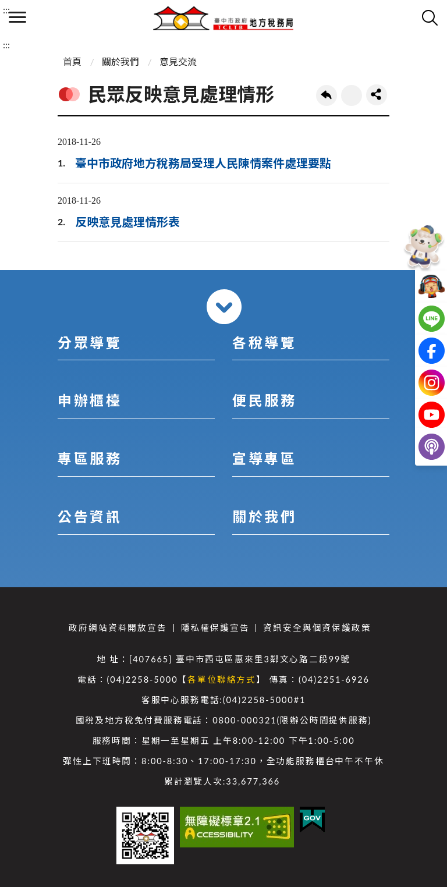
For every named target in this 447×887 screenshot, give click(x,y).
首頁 (72, 61)
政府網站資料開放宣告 (117, 628)
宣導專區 (264, 458)
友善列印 (351, 95)
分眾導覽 (90, 342)
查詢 (429, 17)
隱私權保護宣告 (215, 628)
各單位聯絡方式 (221, 679)
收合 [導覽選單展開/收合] (224, 306)
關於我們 (120, 61)
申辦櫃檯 (90, 400)
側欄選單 (17, 17)
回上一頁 (326, 95)
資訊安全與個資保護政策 (317, 628)
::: (6, 9)
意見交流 (178, 61)
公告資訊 (90, 516)
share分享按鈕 (376, 94)
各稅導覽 (264, 342)
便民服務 (264, 400)
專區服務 (90, 458)
